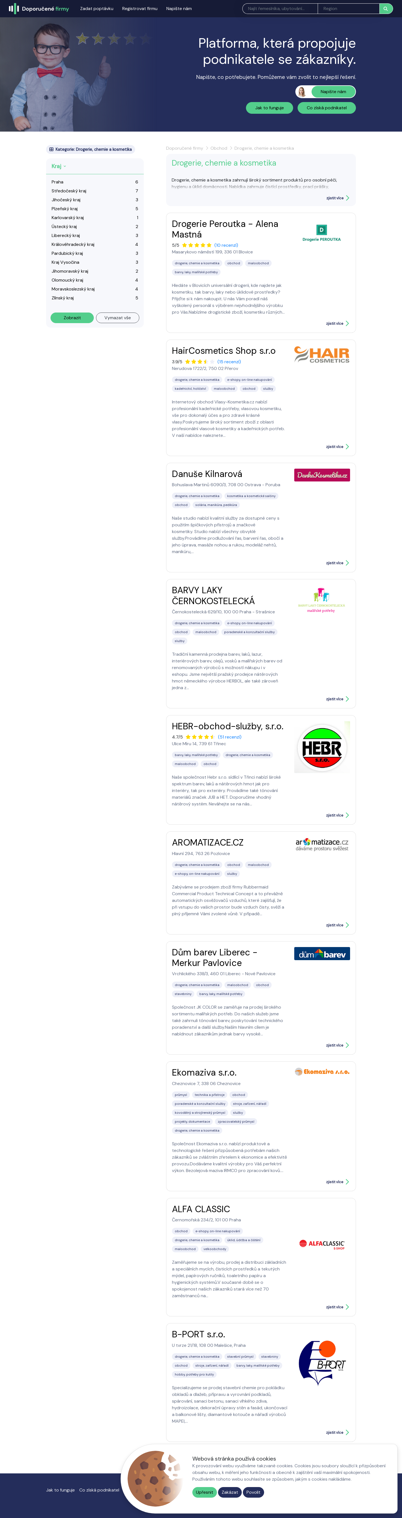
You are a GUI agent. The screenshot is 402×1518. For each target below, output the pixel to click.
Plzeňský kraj (65, 209)
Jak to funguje (269, 108)
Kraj (56, 166)
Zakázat (230, 1492)
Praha (57, 182)
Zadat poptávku (96, 8)
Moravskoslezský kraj (73, 289)
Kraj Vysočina (65, 262)
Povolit (253, 1492)
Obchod (218, 148)
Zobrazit (72, 318)
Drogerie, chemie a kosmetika (264, 148)
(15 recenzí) (229, 362)
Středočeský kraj (69, 191)
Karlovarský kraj (68, 218)
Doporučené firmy (184, 148)
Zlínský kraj (63, 298)
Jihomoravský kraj (70, 271)
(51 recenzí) (229, 737)
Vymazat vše (117, 318)
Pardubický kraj (67, 253)
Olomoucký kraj (67, 280)
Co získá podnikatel (327, 108)
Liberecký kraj (66, 235)
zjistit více (335, 198)
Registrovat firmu (139, 8)
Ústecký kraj (64, 226)
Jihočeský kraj (66, 200)
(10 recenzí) (226, 245)
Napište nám (179, 8)
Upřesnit (204, 1492)
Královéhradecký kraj (73, 244)
